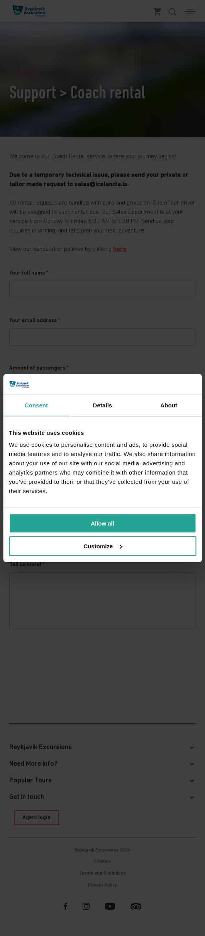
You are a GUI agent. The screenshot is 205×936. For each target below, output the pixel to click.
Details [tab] (102, 405)
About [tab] (168, 405)
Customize (102, 546)
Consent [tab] (36, 405)
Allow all (102, 523)
